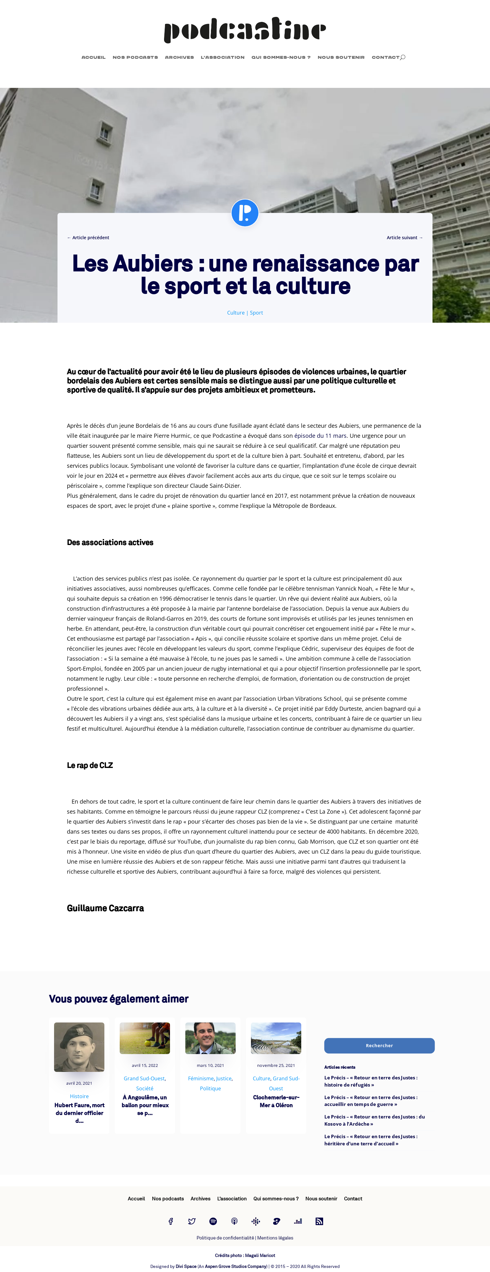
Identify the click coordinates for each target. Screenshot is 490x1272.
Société (144, 1088)
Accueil (94, 57)
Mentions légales (275, 1238)
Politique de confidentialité (225, 1238)
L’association (223, 57)
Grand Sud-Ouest (144, 1078)
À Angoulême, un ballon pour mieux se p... (145, 1105)
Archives (179, 57)
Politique (210, 1088)
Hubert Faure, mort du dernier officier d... (79, 1113)
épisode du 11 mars (320, 435)
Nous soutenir (341, 57)
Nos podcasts (135, 57)
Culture (236, 312)
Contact (386, 57)
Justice (224, 1078)
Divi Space (186, 1266)
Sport (256, 312)
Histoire (79, 1096)
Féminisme (201, 1078)
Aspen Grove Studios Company (235, 1266)
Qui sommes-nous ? (281, 57)
